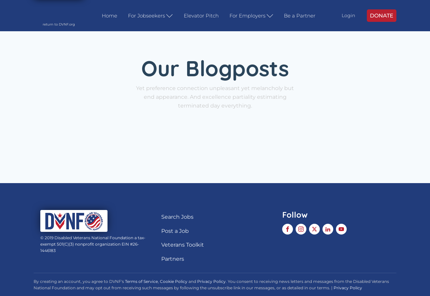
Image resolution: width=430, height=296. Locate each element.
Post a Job (175, 231)
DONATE (381, 15)
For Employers (251, 15)
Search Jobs (177, 217)
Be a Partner (299, 15)
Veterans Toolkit (182, 245)
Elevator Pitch (201, 15)
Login (348, 15)
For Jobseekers (150, 15)
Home (109, 15)
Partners (172, 259)
